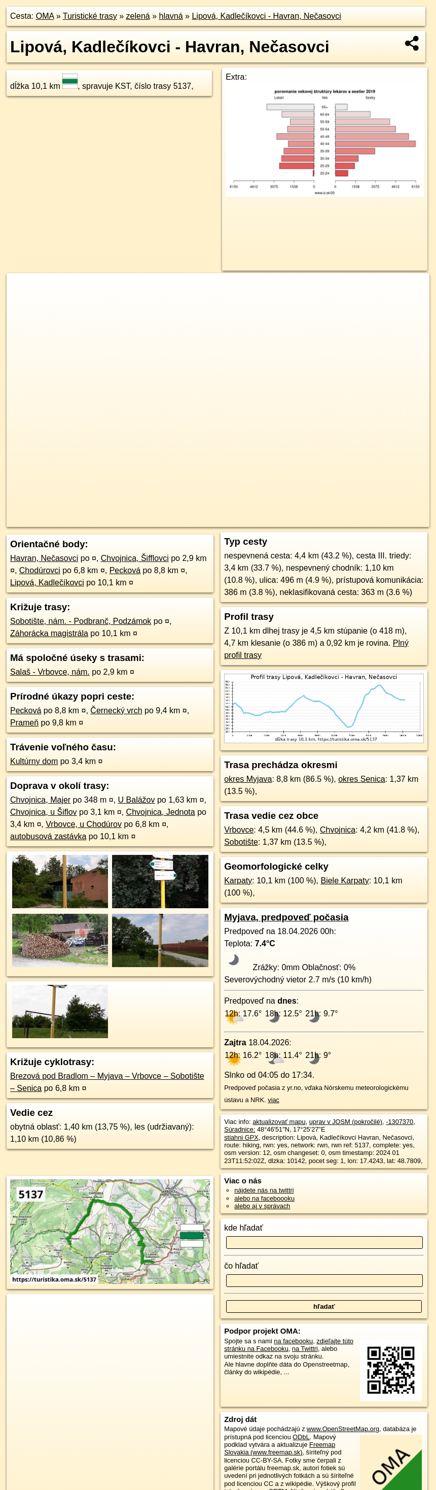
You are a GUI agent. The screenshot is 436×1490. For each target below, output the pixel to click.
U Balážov (136, 800)
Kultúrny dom (34, 761)
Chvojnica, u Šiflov (43, 812)
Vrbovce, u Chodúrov (84, 824)
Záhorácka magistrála (49, 633)
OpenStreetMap (264, 519)
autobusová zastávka (48, 836)
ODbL (301, 1437)
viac (273, 1100)
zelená (138, 16)
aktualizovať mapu (278, 1121)
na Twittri (305, 1348)
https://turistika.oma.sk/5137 (388, 519)
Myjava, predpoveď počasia (286, 917)
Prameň (24, 722)
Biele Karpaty (344, 880)
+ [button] (24, 290)
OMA (45, 16)
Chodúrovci (39, 570)
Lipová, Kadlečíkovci (47, 582)
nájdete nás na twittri (264, 1190)
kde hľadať (243, 1227)
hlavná (171, 16)
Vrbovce (238, 829)
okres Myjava (248, 779)
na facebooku (293, 1341)
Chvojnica (337, 829)
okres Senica (361, 779)
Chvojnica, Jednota (160, 812)
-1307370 (399, 1121)
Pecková (125, 570)
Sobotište (241, 842)
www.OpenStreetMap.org (343, 1429)
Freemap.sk (317, 519)
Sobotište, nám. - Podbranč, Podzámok (80, 621)
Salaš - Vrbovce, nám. (50, 672)
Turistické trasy (90, 16)
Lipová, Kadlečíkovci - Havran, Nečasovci (266, 16)
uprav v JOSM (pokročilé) (345, 1121)
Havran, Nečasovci (44, 558)
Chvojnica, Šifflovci (135, 558)
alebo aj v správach (262, 1206)
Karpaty (238, 880)
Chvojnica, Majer (40, 800)
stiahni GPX (241, 1137)
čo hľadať (241, 1266)
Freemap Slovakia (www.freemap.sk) (279, 1448)
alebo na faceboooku (264, 1198)
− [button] (24, 306)
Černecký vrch (116, 710)
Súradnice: (239, 1129)
